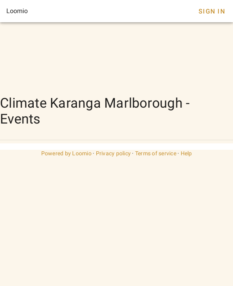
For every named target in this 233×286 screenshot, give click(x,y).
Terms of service (155, 153)
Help (186, 153)
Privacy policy (113, 153)
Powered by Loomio (66, 153)
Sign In (212, 11)
